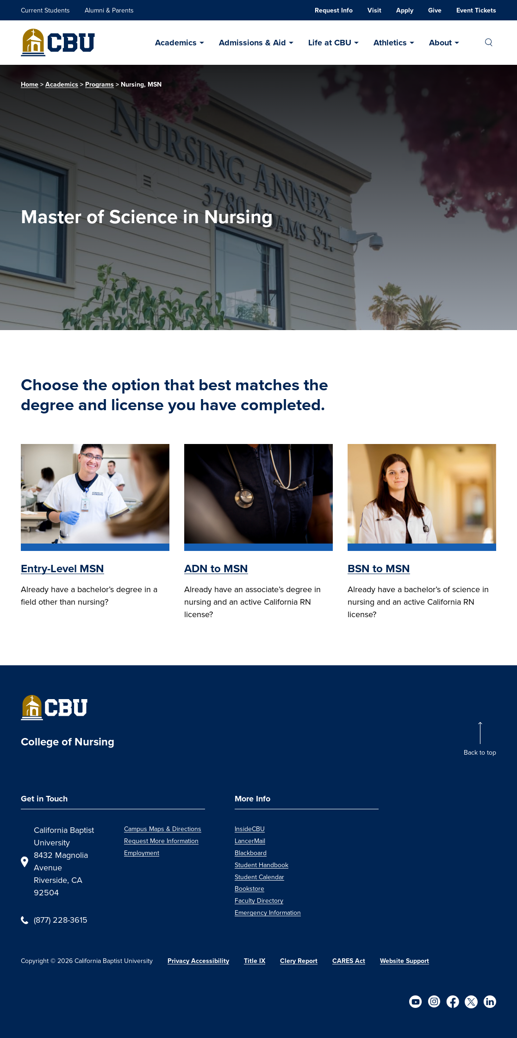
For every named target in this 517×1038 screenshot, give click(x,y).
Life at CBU (329, 43)
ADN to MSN (216, 568)
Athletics (390, 43)
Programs (99, 84)
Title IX (254, 961)
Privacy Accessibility (198, 961)
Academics (176, 43)
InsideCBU (250, 829)
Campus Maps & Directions (162, 829)
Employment (141, 853)
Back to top (480, 752)
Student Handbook (261, 865)
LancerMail (250, 841)
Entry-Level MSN (62, 568)
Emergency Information (268, 913)
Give (435, 10)
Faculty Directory (259, 901)
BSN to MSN (379, 568)
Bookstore (249, 889)
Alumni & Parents (109, 10)
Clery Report (299, 961)
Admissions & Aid (252, 43)
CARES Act (348, 961)
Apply (404, 10)
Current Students (45, 10)
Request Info (334, 10)
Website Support (404, 961)
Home (29, 84)
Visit (374, 10)
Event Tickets (476, 10)
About (440, 43)
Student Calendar (259, 877)
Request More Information (161, 841)
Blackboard (251, 853)
